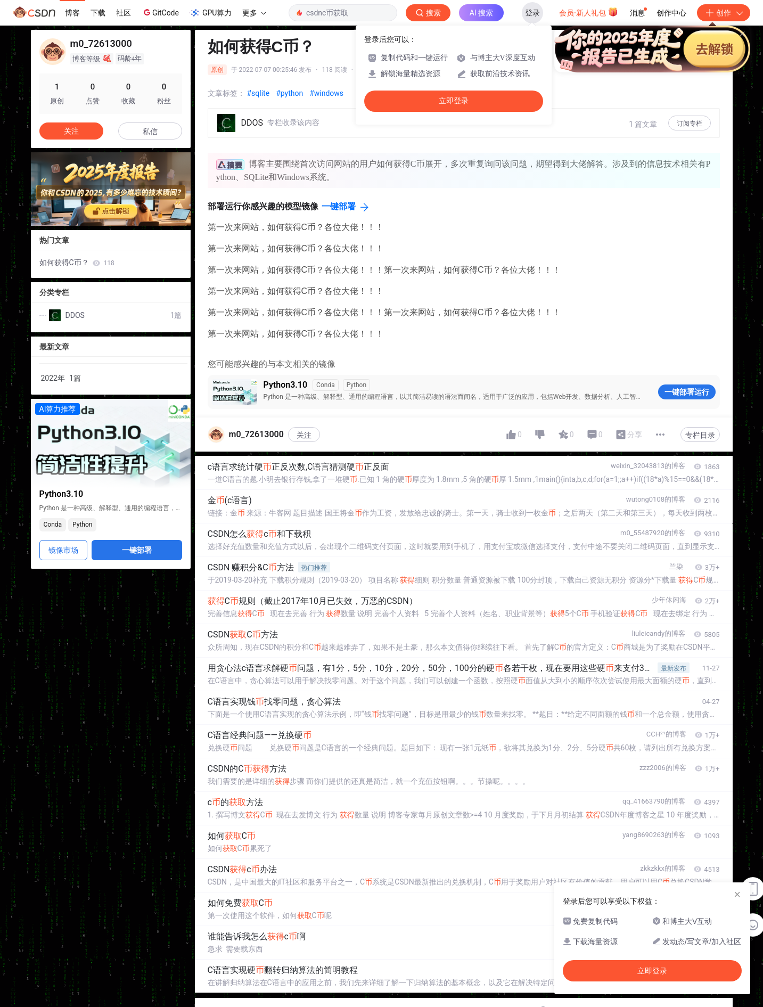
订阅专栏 (689, 123)
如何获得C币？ (76, 262)
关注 (304, 435)
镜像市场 (63, 550)
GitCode (160, 12)
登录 (532, 13)
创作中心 (671, 13)
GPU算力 (211, 12)
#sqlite (258, 93)
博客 (72, 13)
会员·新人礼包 (588, 11)
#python (289, 93)
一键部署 (339, 206)
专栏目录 (700, 435)
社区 (123, 13)
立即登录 (454, 101)
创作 (723, 13)
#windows (326, 93)
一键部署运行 (686, 392)
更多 (254, 13)
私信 (150, 131)
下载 (98, 13)
